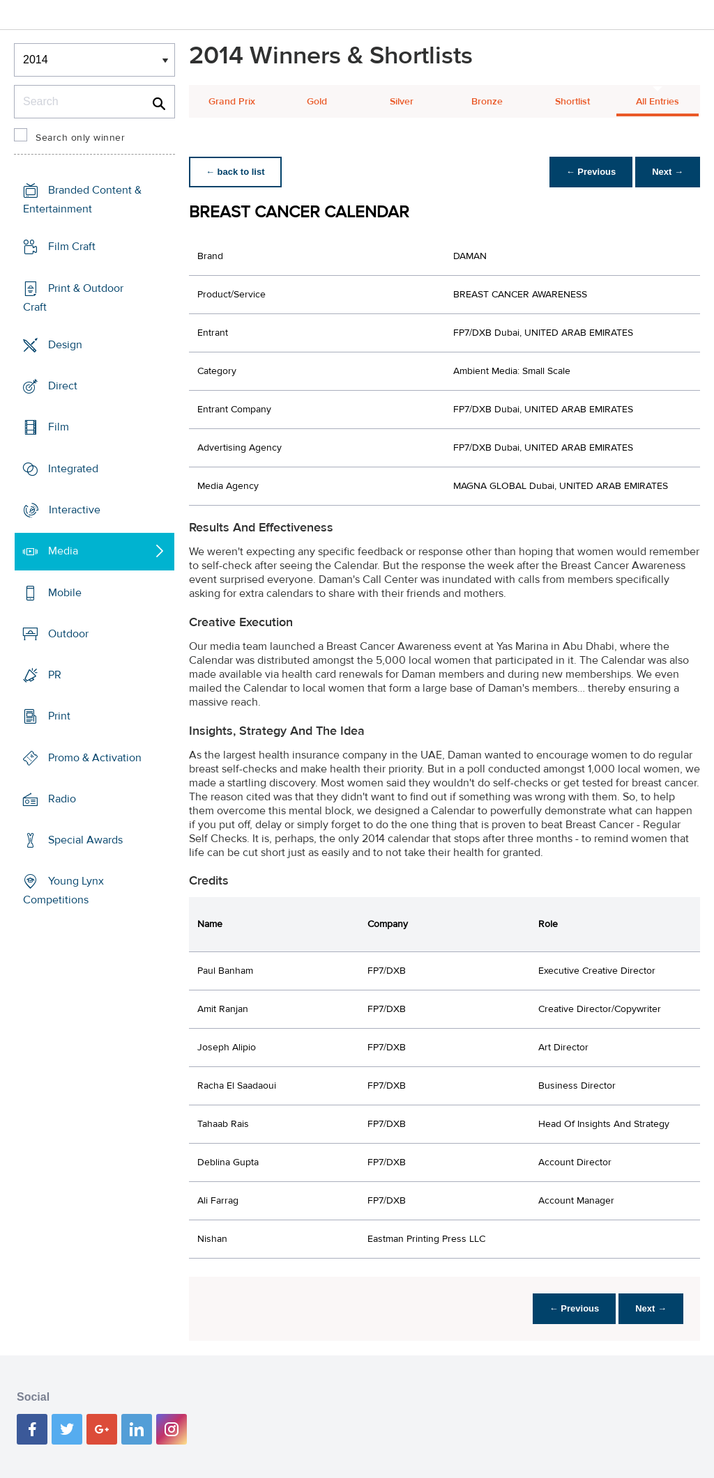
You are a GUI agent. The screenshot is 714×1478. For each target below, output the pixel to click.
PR (54, 675)
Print (59, 716)
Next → (667, 171)
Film (58, 427)
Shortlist (572, 101)
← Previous (591, 171)
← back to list (235, 171)
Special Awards (85, 840)
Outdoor (68, 634)
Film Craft (72, 247)
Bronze (487, 101)
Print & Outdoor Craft (73, 297)
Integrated (73, 469)
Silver (401, 101)
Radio (62, 799)
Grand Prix (231, 101)
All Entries (657, 101)
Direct (62, 386)
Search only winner (80, 138)
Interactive (74, 510)
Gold (317, 101)
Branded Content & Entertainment (82, 199)
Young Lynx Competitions (63, 890)
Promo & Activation (95, 757)
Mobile (65, 592)
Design (65, 345)
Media (63, 551)
